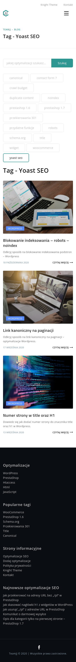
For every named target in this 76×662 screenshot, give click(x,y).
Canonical (16, 78)
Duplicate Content (22, 98)
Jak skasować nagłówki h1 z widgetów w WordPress (38, 605)
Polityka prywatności (17, 565)
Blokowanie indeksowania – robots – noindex (36, 243)
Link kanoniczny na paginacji (28, 330)
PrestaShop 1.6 (20, 108)
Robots (53, 128)
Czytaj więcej (60, 262)
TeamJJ (7, 29)
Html (6, 487)
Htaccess (9, 482)
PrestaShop (11, 478)
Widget (14, 148)
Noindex (53, 98)
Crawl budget (18, 88)
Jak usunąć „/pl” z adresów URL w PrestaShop (34, 609)
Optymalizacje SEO (16, 556)
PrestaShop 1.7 (54, 108)
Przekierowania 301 (23, 118)
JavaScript (9, 492)
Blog (17, 29)
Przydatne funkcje (22, 128)
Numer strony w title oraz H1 (29, 415)
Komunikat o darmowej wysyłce (24, 614)
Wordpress (15, 228)
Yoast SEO (16, 158)
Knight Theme (49, 5)
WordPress (10, 473)
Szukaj (62, 63)
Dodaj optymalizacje (17, 561)
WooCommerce (43, 148)
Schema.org (18, 138)
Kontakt (68, 5)
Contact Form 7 (47, 78)
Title (42, 138)
